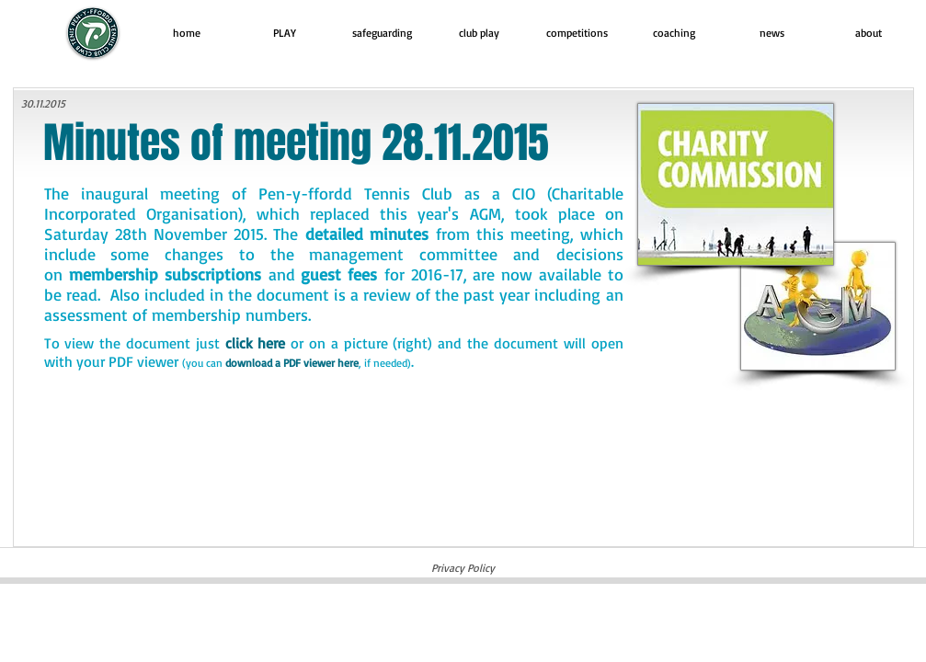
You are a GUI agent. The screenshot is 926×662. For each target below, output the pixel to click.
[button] (284, 32)
